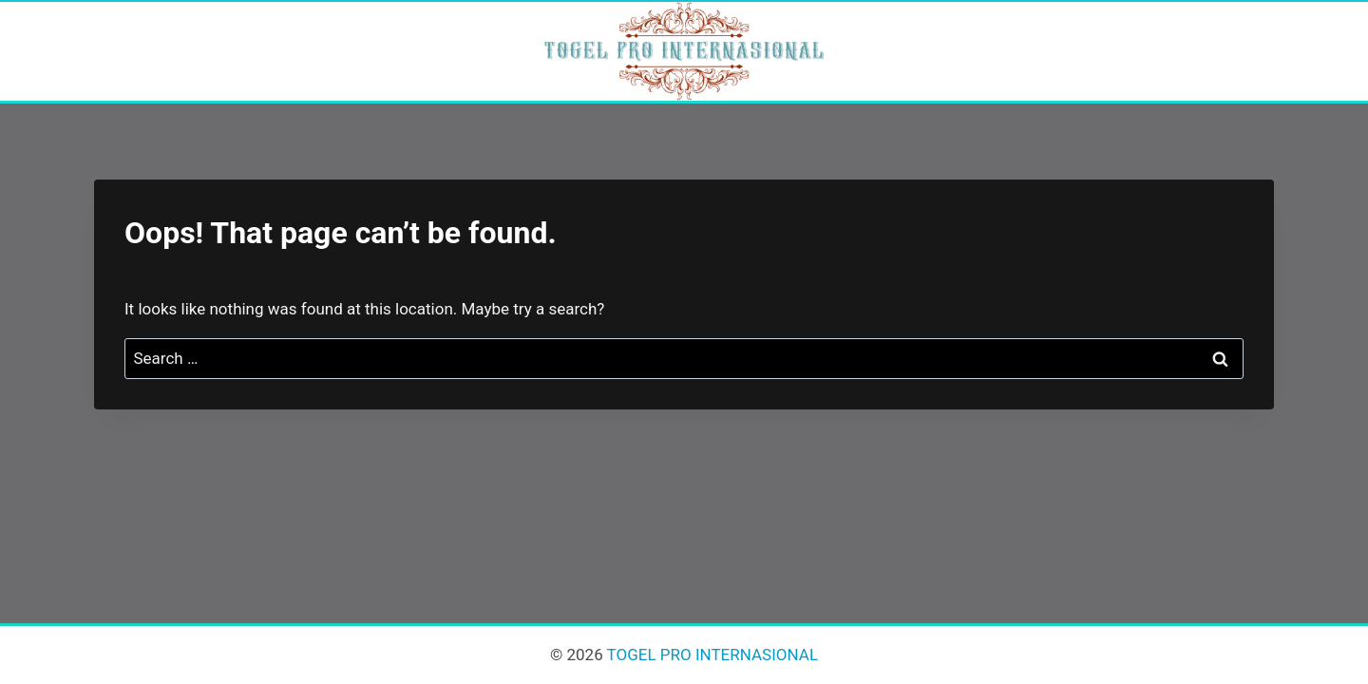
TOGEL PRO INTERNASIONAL (710, 654)
